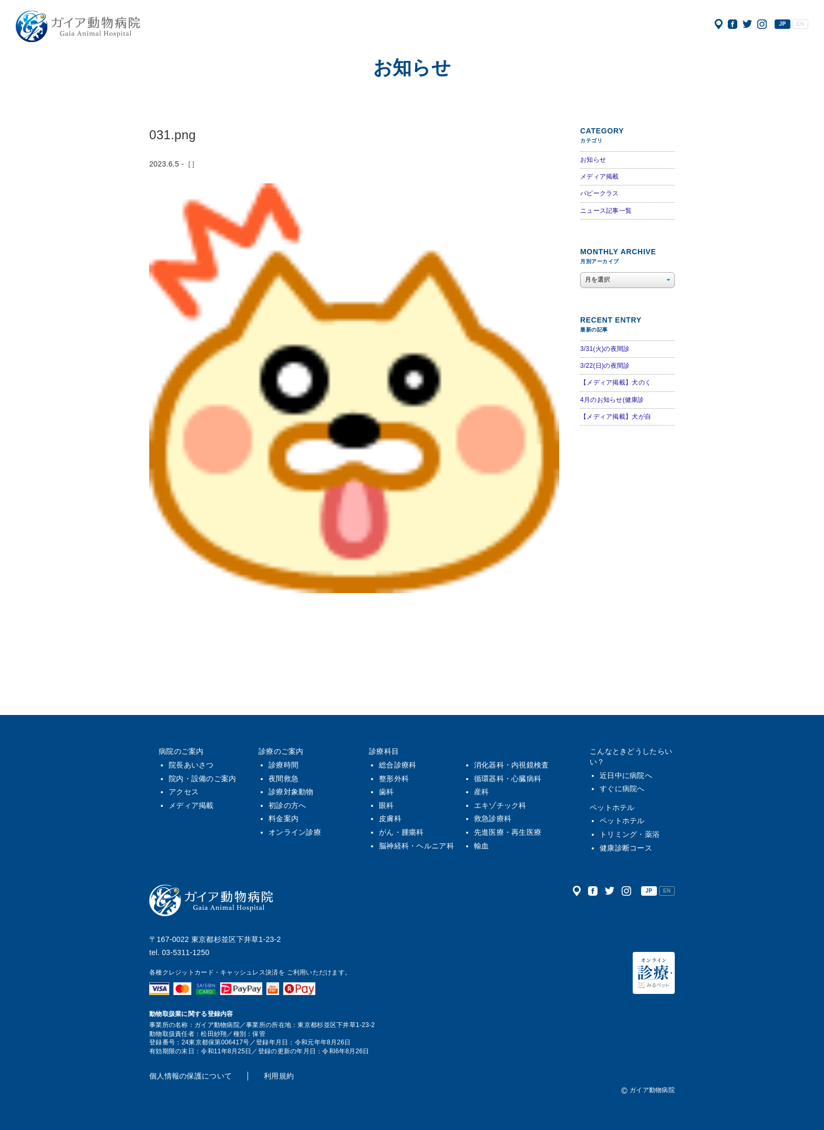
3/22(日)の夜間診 (605, 365)
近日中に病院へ (626, 775)
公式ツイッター (747, 24)
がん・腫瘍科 (401, 832)
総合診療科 (397, 765)
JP (782, 24)
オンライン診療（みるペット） (654, 973)
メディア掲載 (599, 176)
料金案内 (283, 818)
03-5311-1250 (186, 952)
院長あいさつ (191, 765)
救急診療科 (492, 818)
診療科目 (384, 751)
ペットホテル (612, 807)
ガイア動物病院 (211, 900)
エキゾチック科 (500, 805)
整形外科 (394, 778)
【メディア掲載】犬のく (615, 382)
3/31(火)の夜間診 (605, 349)
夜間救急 (283, 778)
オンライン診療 (295, 832)
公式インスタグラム (762, 24)
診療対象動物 (291, 791)
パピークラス (599, 193)
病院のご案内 (181, 751)
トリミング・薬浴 (630, 834)
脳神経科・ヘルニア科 (416, 846)
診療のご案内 (281, 751)
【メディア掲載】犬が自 (615, 416)
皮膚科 (390, 818)
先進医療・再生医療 (508, 832)
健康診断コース (626, 848)
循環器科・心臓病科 (508, 778)
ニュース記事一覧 (606, 210)
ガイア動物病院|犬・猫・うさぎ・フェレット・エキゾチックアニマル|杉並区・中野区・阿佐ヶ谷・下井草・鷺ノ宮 (78, 26)
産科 (481, 791)
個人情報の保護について (190, 1076)
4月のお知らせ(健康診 (612, 399)
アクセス (718, 24)
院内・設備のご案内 (202, 778)
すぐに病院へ (622, 788)
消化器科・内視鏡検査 (511, 765)
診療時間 (283, 765)
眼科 (386, 805)
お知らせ (593, 159)
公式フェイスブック (732, 24)
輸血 (481, 846)
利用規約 (279, 1076)
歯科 (386, 791)
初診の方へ (287, 805)
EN (800, 24)
